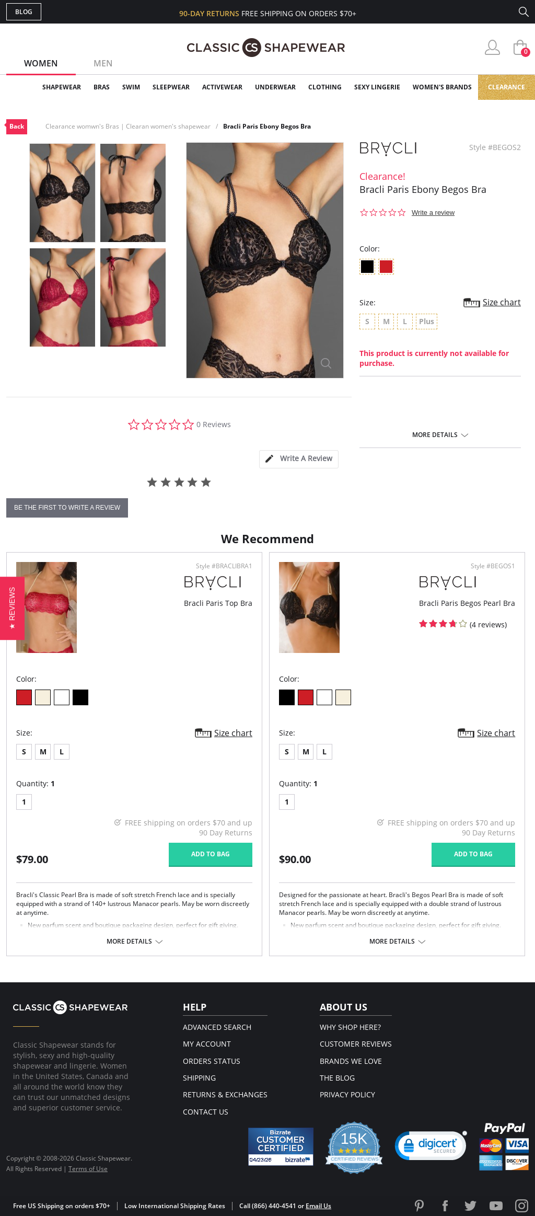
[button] (12, 607)
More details (435, 435)
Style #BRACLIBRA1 (224, 566)
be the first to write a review (67, 507)
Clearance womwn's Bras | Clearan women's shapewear (128, 126)
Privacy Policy (347, 1094)
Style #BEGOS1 (493, 566)
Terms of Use (88, 1168)
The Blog (337, 1078)
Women (41, 63)
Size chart (502, 302)
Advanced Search (217, 1027)
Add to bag (210, 854)
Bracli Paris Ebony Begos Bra (267, 126)
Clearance (506, 87)
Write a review (433, 212)
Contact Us (205, 1112)
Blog (23, 11)
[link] (431, 1148)
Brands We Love (351, 1061)
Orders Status (211, 1061)
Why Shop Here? (350, 1027)
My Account (207, 1044)
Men (103, 63)
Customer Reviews (356, 1044)
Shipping (199, 1078)
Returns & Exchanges (225, 1094)
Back (16, 126)
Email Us (318, 1205)
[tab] (299, 459)
